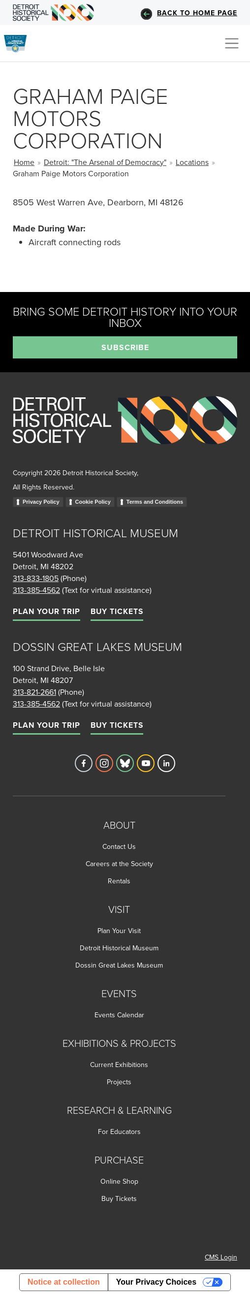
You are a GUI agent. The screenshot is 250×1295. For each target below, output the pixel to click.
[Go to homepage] (125, 430)
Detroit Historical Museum (119, 948)
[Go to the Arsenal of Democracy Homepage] (19, 42)
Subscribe (125, 347)
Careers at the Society (119, 864)
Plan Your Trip (46, 611)
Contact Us (119, 846)
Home (24, 162)
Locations (192, 162)
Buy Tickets (117, 611)
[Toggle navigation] (232, 43)
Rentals (119, 881)
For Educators (119, 1131)
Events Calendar (119, 1015)
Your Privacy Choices (156, 1282)
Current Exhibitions (119, 1064)
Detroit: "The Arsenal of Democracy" (105, 162)
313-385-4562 (36, 589)
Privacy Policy (41, 502)
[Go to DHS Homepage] (53, 12)
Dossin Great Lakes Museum (119, 965)
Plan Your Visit (119, 931)
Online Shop (119, 1181)
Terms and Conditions (154, 502)
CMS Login (221, 1257)
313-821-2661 (34, 691)
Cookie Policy (93, 502)
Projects (119, 1082)
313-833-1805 (36, 578)
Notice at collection (64, 1282)
